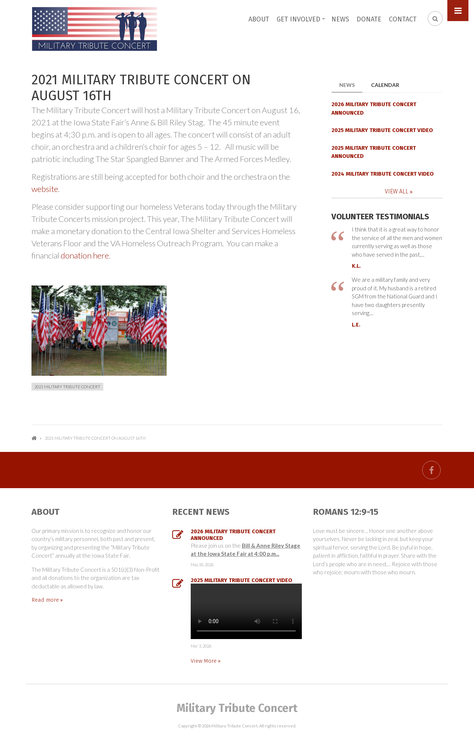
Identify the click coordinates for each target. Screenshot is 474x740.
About (258, 19)
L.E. (356, 325)
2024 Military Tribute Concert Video (382, 173)
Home (34, 438)
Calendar (385, 85)
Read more (45, 600)
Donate (369, 19)
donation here (85, 255)
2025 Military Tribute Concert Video (382, 130)
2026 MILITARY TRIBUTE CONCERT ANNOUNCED (373, 108)
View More (204, 661)
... (246, 611)
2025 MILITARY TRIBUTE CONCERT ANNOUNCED (373, 152)
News (340, 19)
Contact (403, 19)
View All (397, 191)
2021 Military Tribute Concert (67, 386)
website (44, 189)
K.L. (356, 266)
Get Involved (298, 19)
